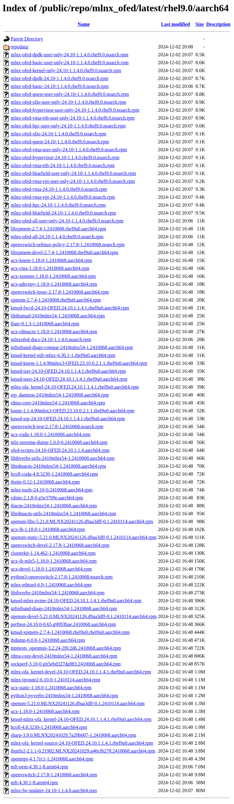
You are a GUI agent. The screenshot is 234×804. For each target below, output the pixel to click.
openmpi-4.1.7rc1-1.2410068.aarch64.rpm (52, 758)
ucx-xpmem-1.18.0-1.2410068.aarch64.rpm (53, 276)
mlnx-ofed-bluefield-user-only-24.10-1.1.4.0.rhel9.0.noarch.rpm (73, 173)
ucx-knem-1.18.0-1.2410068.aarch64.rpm (51, 260)
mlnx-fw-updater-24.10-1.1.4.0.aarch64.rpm (54, 790)
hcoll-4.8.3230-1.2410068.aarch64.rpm (49, 727)
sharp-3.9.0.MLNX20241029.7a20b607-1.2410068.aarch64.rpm (73, 735)
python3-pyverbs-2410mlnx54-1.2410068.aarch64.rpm (64, 695)
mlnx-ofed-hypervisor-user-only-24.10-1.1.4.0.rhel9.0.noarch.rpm (75, 110)
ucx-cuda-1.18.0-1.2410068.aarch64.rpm (50, 434)
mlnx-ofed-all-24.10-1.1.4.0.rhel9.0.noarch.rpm (57, 236)
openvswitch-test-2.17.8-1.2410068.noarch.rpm (57, 426)
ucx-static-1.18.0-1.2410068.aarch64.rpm (51, 687)
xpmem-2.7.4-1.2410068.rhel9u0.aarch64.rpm (56, 299)
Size (199, 24)
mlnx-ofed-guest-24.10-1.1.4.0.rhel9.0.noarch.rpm (60, 141)
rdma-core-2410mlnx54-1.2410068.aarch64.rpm (58, 402)
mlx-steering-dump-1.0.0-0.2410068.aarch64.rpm (59, 442)
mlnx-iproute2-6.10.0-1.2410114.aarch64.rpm (55, 679)
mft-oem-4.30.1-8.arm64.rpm (39, 766)
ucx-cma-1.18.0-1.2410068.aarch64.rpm (50, 268)
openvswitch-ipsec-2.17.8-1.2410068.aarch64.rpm (60, 292)
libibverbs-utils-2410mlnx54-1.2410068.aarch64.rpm (63, 458)
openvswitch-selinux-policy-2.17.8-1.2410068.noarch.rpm (68, 244)
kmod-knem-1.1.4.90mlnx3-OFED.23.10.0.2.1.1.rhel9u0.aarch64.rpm (79, 363)
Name (84, 24)
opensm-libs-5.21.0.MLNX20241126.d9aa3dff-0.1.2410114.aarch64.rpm (82, 521)
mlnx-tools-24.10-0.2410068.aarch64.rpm (51, 489)
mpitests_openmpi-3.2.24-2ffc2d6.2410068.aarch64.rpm (66, 648)
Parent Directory (27, 38)
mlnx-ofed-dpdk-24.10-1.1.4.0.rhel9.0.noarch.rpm (59, 78)
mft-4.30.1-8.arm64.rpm (34, 782)
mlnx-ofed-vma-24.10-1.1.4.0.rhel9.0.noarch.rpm (59, 189)
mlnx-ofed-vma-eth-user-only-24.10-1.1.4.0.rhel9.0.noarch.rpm (73, 118)
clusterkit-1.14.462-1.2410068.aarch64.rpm (53, 553)
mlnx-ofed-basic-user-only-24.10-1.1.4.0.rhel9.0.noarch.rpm (70, 62)
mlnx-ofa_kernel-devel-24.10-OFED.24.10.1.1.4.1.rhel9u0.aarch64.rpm (81, 671)
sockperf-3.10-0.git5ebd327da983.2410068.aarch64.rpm (66, 663)
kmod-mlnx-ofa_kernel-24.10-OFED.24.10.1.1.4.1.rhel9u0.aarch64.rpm (81, 719)
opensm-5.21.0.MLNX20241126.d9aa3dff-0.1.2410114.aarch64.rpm (77, 703)
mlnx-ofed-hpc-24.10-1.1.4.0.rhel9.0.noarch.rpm (58, 205)
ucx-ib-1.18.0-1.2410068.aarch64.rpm (48, 529)
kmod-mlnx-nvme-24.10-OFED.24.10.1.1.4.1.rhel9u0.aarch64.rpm (76, 600)
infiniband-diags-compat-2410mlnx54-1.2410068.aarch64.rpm (72, 347)
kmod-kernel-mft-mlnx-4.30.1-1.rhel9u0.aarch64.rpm (63, 355)
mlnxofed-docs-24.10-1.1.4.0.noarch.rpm (51, 339)
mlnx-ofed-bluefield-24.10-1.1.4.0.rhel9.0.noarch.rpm (63, 212)
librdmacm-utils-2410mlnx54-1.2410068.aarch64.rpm (63, 513)
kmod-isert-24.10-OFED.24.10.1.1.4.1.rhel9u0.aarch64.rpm (69, 379)
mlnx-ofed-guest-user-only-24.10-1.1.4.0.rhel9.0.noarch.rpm (70, 94)
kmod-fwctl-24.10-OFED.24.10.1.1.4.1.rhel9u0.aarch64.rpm (70, 307)
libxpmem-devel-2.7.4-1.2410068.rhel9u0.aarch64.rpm (64, 252)
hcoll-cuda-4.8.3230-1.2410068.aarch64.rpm (54, 474)
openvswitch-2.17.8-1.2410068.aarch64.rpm (54, 774)
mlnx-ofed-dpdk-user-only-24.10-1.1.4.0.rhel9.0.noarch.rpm (69, 54)
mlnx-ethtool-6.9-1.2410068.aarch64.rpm (51, 584)
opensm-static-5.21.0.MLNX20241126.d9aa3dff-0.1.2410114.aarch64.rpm (83, 537)
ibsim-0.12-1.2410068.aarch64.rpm (45, 481)
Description (218, 24)
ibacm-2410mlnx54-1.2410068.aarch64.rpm (54, 505)
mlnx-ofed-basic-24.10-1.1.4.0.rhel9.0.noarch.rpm (60, 86)
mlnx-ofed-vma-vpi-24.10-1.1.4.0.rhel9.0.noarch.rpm (63, 197)
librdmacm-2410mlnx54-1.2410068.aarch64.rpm (58, 466)
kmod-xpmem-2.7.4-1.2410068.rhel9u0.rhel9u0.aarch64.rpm (70, 632)
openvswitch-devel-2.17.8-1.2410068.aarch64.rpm (60, 545)
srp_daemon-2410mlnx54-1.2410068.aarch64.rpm (60, 394)
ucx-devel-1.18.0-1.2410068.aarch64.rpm (51, 569)
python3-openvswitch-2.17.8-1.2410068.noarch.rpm (62, 576)
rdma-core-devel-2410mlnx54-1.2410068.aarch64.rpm (64, 656)
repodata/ (20, 46)
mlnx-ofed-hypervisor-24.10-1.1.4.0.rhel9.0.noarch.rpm (65, 157)
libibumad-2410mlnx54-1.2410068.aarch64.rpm (58, 315)
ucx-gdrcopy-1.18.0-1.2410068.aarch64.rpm (54, 284)
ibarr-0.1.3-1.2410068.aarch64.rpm (45, 323)
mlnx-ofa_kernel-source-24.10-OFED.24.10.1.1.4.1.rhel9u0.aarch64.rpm (82, 743)
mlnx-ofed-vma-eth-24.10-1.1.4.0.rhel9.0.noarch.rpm (63, 165)
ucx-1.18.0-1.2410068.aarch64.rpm (45, 711)
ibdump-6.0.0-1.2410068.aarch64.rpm (48, 640)
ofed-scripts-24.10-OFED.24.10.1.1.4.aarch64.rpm (60, 450)
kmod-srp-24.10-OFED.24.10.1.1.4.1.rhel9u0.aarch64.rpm (68, 418)
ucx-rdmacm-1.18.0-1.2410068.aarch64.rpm (54, 331)
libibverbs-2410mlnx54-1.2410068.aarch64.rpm (58, 592)
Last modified (175, 24)
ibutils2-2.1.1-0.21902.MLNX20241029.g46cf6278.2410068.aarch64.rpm (83, 750)
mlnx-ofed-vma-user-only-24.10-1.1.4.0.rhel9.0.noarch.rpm (69, 149)
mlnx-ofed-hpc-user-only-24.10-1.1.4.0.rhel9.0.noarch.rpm (68, 125)
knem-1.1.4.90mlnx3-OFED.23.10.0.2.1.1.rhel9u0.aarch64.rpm (72, 410)
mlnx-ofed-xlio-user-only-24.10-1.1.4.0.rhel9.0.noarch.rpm (68, 102)
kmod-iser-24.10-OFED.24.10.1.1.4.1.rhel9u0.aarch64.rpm (68, 371)
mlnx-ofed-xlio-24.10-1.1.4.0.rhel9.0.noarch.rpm (58, 133)
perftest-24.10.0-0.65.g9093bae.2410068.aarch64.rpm (63, 624)
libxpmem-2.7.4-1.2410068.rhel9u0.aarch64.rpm (58, 228)
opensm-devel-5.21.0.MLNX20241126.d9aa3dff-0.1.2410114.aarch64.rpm (84, 616)
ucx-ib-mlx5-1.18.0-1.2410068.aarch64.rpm (54, 561)
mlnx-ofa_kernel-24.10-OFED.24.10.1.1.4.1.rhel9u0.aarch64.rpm (75, 387)
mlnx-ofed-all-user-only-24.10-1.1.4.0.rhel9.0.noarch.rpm (67, 220)
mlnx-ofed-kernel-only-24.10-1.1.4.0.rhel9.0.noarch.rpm (66, 70)
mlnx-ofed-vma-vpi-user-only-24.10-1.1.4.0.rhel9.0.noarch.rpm (73, 181)
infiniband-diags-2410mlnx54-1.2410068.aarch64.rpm (64, 608)
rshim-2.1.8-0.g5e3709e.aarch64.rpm (47, 497)
